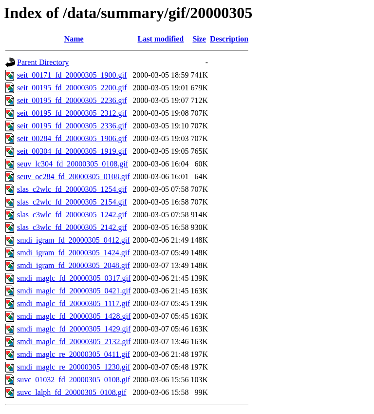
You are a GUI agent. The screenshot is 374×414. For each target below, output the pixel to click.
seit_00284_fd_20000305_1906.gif (72, 138)
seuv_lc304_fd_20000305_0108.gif (72, 164)
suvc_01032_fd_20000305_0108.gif (73, 379)
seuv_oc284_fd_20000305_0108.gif (73, 176)
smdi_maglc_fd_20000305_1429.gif (74, 329)
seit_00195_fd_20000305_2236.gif (72, 100)
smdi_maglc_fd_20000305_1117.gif (73, 303)
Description (229, 39)
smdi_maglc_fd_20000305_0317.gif (74, 278)
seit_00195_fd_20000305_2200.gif (72, 87)
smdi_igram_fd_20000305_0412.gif (73, 240)
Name (74, 39)
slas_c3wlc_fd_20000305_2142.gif (72, 227)
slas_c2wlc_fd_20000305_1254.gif (72, 189)
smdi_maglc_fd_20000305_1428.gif (74, 316)
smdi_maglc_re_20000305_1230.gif (73, 367)
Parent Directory (43, 62)
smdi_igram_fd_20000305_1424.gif (73, 252)
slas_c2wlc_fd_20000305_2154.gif (72, 202)
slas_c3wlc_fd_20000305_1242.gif (72, 214)
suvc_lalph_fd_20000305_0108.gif (71, 392)
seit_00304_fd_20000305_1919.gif (72, 151)
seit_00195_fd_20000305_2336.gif (72, 126)
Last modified (161, 39)
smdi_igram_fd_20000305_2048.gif (73, 265)
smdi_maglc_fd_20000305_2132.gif (74, 341)
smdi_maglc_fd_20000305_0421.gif (74, 291)
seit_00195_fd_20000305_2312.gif (72, 113)
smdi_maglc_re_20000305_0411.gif (73, 354)
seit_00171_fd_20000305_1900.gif (72, 75)
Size (199, 39)
